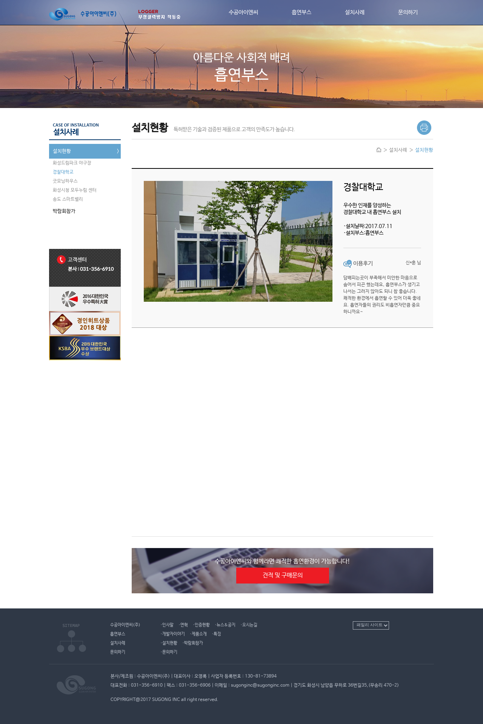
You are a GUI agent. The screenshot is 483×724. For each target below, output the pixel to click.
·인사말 (167, 624)
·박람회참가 (192, 643)
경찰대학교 (63, 172)
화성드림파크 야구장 (72, 163)
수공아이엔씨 (243, 12)
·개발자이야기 (172, 633)
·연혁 (183, 624)
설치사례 (355, 12)
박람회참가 (87, 211)
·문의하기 (168, 652)
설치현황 (87, 151)
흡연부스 (301, 12)
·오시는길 (248, 624)
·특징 (216, 633)
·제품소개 (198, 633)
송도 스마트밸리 (68, 199)
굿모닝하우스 (65, 181)
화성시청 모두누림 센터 (75, 190)
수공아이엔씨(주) (125, 624)
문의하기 (408, 12)
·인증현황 (201, 624)
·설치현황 (168, 643)
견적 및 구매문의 (283, 575)
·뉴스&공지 (225, 624)
